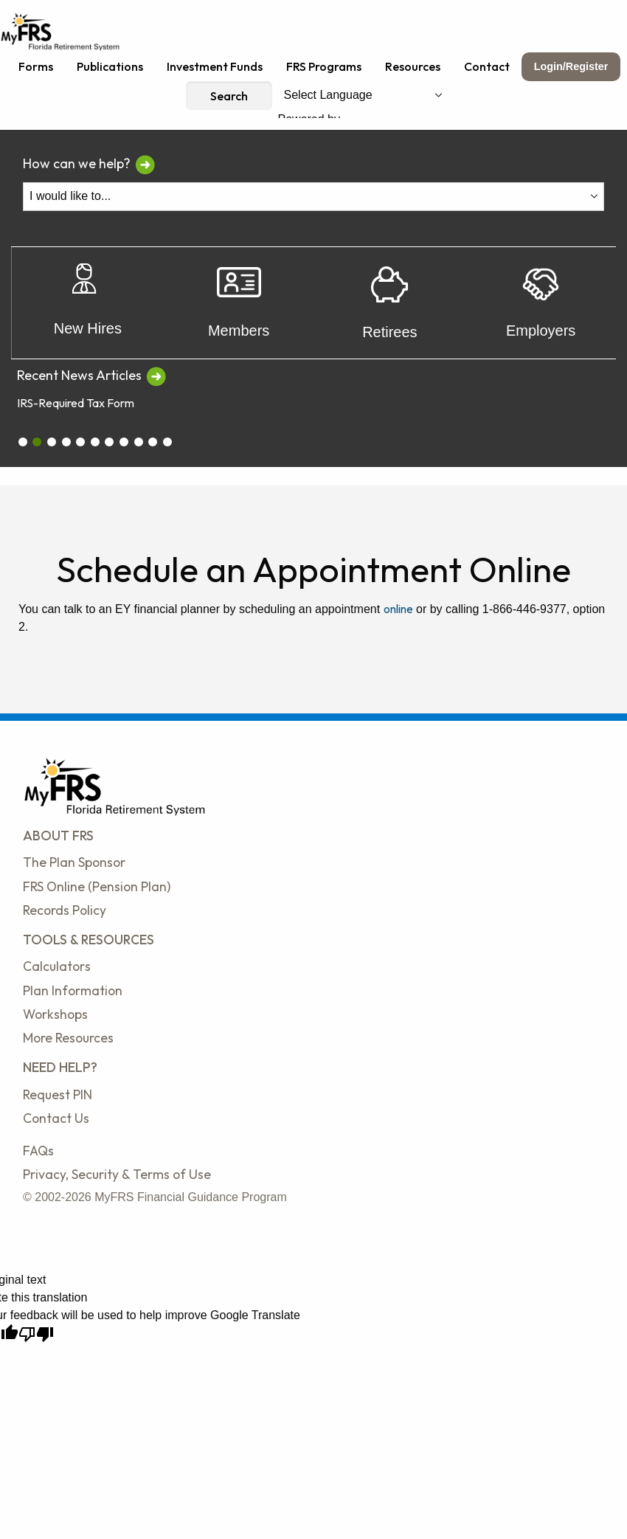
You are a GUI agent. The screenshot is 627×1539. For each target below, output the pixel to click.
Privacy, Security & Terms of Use (117, 1174)
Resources (412, 66)
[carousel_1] (36, 442)
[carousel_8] (138, 442)
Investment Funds (215, 66)
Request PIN (57, 1094)
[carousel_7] (123, 442)
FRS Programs (323, 66)
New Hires (88, 302)
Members (238, 303)
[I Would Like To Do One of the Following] (313, 196)
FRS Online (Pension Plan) (96, 886)
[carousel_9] (152, 442)
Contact (487, 66)
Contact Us (56, 1118)
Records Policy (64, 910)
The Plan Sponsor (74, 862)
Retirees (389, 303)
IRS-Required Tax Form (75, 402)
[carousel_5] (95, 442)
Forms (35, 66)
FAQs (38, 1150)
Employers (540, 303)
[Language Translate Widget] (363, 95)
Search (229, 96)
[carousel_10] (167, 442)
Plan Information (72, 990)
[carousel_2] (51, 442)
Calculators (57, 966)
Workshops (55, 1014)
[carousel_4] (80, 442)
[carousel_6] (109, 442)
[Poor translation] (36, 1334)
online (398, 608)
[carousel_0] (22, 442)
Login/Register (571, 66)
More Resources (68, 1037)
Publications (110, 66)
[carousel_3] (66, 442)
